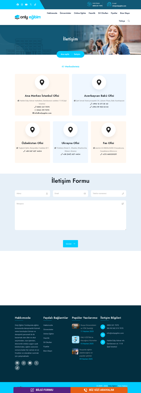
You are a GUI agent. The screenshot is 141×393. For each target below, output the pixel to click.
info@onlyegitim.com (119, 6)
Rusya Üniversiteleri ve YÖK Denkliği (88, 326)
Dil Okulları (103, 13)
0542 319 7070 (43, 110)
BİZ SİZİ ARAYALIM (101, 390)
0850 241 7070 (97, 6)
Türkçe (122, 21)
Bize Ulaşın (125, 13)
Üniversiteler (65, 13)
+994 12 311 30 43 (100, 104)
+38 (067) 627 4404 (71, 154)
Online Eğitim (80, 13)
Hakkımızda (52, 13)
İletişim (77, 54)
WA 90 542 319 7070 (115, 328)
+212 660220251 (109, 154)
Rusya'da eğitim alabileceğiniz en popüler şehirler (86, 353)
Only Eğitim (112, 386)
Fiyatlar (114, 13)
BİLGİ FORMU (44, 390)
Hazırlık (92, 13)
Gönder (70, 244)
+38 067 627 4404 (33, 151)
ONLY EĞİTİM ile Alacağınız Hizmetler (88, 339)
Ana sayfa (65, 54)
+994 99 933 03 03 (100, 107)
